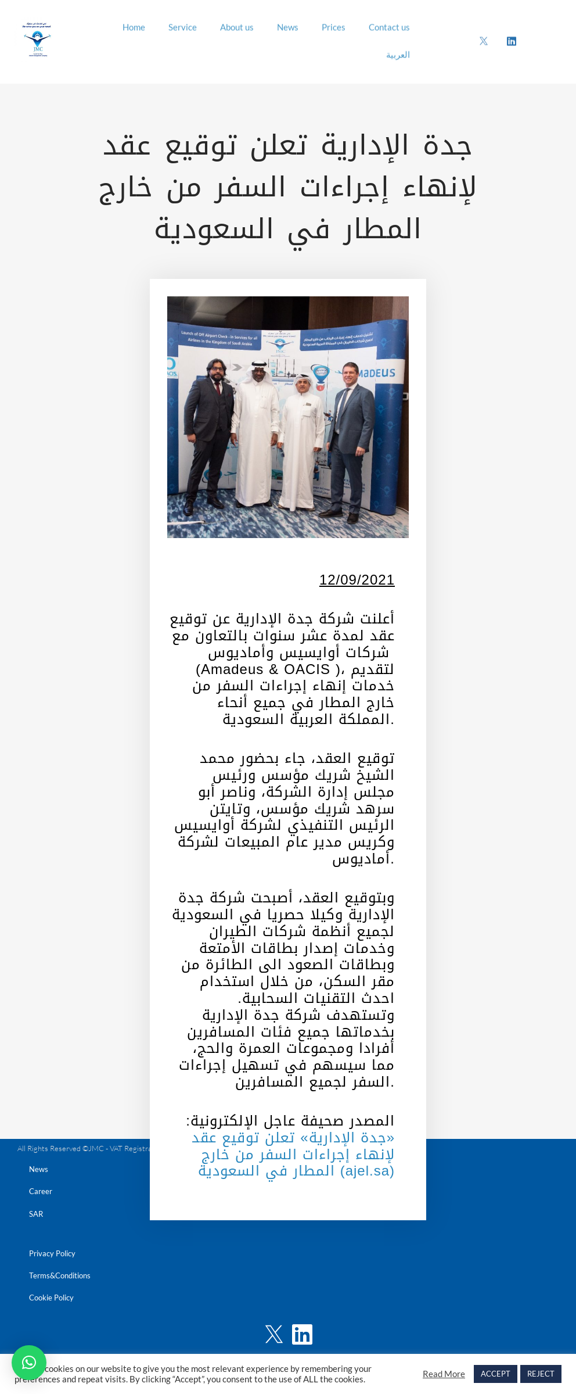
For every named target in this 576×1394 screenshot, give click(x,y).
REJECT (541, 1373)
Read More (444, 1374)
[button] (29, 1362)
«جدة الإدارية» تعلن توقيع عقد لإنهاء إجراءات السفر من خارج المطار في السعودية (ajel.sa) (293, 1154)
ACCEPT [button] (495, 1373)
